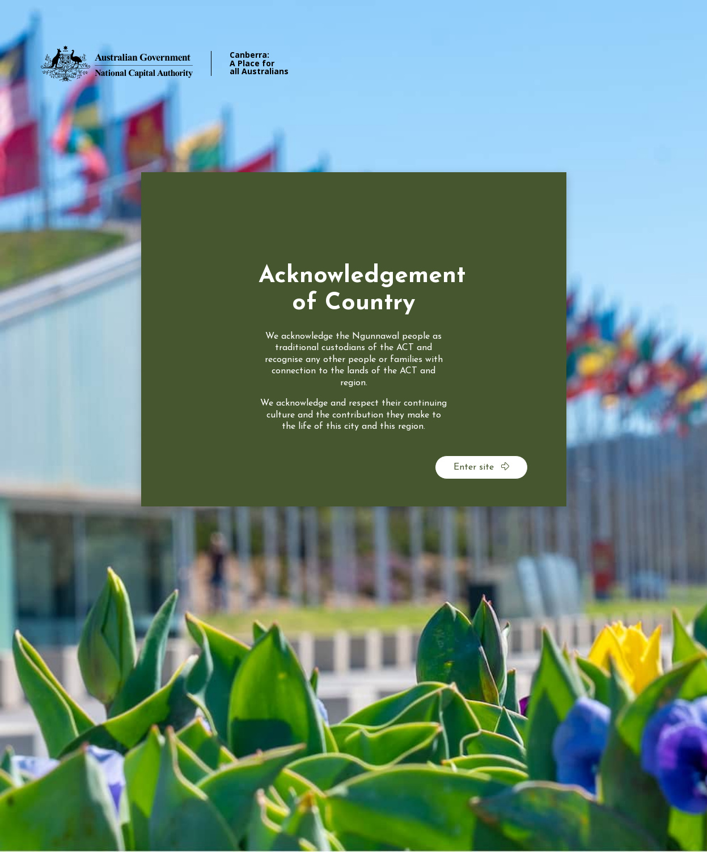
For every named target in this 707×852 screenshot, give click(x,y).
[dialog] (353, 339)
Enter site (481, 467)
